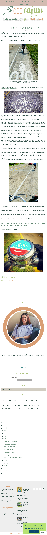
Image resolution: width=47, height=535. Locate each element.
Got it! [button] (34, 531)
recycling (39, 405)
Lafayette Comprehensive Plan (18, 32)
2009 (4, 475)
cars (4, 277)
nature (35, 403)
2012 (4, 471)
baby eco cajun (15, 397)
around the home (7, 397)
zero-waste (4, 410)
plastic (19, 405)
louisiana (31, 403)
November (6, 431)
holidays (7, 403)
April (5, 460)
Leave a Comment (4, 276)
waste (24, 408)
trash (16, 408)
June (4, 439)
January (5, 465)
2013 (4, 470)
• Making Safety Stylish (5, 516)
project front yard (32, 405)
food (23, 400)
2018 (4, 425)
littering (22, 403)
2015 (4, 466)
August (5, 436)
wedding (36, 408)
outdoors (40, 403)
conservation (38, 397)
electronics (14, 400)
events (19, 400)
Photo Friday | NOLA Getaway (9, 452)
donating (3, 400)
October (5, 433)
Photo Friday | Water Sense (8, 449)
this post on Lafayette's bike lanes (22, 123)
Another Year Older (7, 454)
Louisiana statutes (31, 158)
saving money (4, 408)
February (5, 463)
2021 (4, 420)
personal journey (10, 405)
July (4, 438)
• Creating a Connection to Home (7, 511)
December (6, 430)
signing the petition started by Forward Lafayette (23, 224)
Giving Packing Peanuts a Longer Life (10, 446)
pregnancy (25, 405)
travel (20, 408)
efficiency (9, 400)
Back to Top (43, 532)
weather (31, 408)
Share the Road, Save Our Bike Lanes (10, 441)
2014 (4, 468)
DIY (2, 397)
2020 (4, 422)
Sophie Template (21, 533)
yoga (40, 408)
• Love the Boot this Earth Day (6, 492)
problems (14, 277)
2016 (4, 428)
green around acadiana (30, 400)
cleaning (33, 397)
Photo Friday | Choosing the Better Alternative (12, 455)
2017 (4, 427)
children (28, 397)
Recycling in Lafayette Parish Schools (10, 443)
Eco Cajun (15, 533)
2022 (4, 419)
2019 (4, 423)
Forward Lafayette (9, 229)
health (3, 403)
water (27, 408)
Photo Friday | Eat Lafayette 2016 (10, 444)
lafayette (7, 277)
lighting (17, 403)
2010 (4, 473)
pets (16, 405)
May (4, 459)
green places (38, 400)
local (11, 277)
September (6, 435)
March (5, 462)
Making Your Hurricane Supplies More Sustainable (13, 457)
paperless (4, 405)
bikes (2, 277)
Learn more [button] (40, 528)
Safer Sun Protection (7, 451)
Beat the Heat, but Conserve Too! (10, 447)
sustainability (11, 408)
